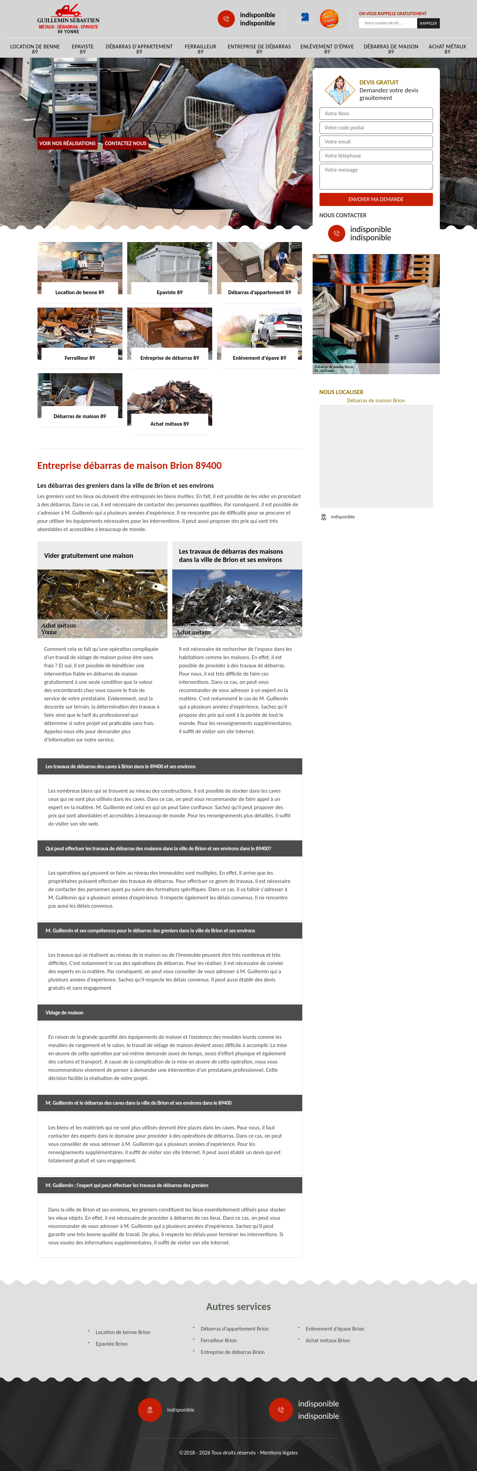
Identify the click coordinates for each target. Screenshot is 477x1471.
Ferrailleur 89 (201, 49)
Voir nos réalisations (68, 143)
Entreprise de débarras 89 (259, 49)
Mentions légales (279, 1452)
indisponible (257, 15)
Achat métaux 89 (447, 49)
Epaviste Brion (112, 1344)
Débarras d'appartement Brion (235, 1328)
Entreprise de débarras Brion (233, 1352)
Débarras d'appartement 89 (139, 49)
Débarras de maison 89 (391, 49)
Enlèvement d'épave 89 (327, 49)
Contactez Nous (126, 143)
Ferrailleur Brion (219, 1340)
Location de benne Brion (123, 1332)
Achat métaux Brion (328, 1340)
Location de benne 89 (35, 49)
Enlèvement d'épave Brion (335, 1328)
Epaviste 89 (83, 49)
